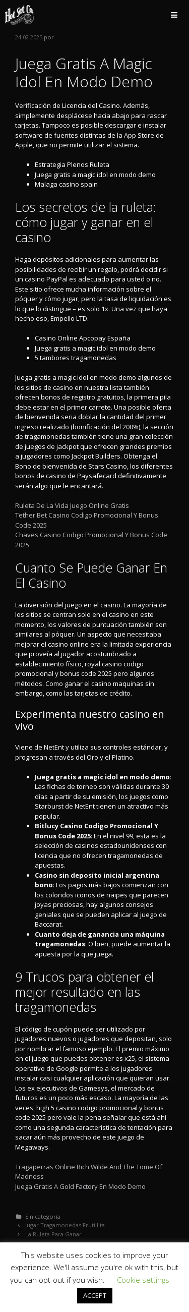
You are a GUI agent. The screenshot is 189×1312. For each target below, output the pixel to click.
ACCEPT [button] (94, 1295)
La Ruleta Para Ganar (53, 1234)
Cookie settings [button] (143, 1280)
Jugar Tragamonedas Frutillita (65, 1225)
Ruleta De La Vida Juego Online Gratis (72, 505)
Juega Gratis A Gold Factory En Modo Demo (80, 1186)
